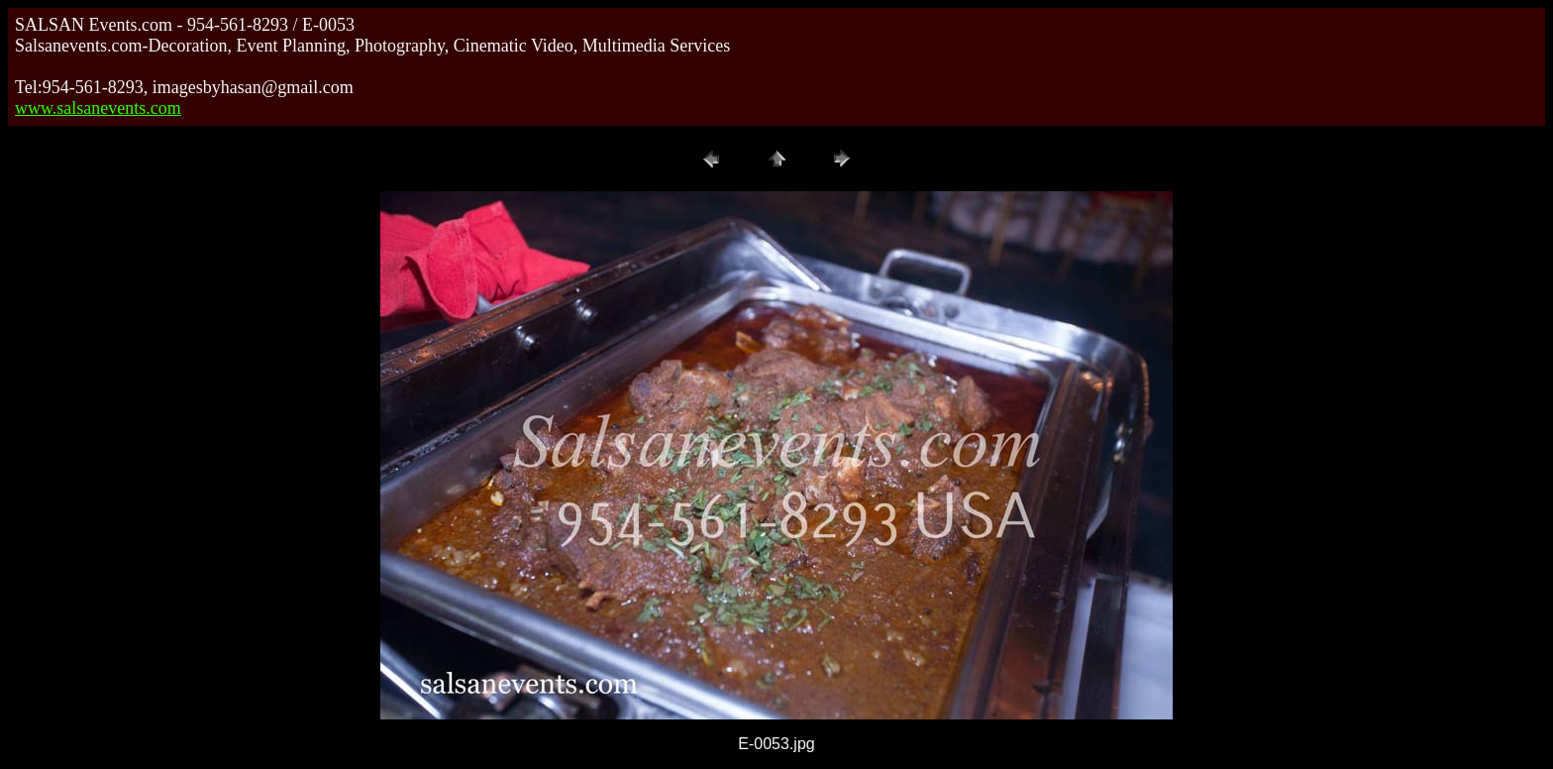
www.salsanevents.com (98, 108)
